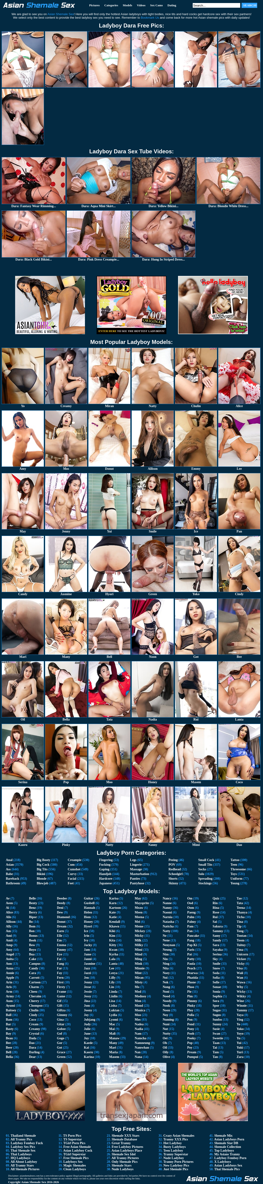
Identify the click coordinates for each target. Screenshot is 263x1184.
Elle (59, 935)
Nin (165, 959)
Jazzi (87, 973)
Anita (9, 959)
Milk (138, 940)
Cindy (33, 1015)
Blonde (42, 878)
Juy (86, 1038)
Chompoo (35, 1005)
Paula (191, 963)
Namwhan (142, 1047)
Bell (8, 1052)
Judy (87, 1024)
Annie (10, 973)
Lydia (113, 1015)
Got (59, 1047)
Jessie (88, 991)
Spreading (205, 878)
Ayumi (10, 1005)
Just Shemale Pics (175, 1169)
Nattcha (168, 926)
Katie (113, 917)
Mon (138, 1001)
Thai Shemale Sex (23, 1150)
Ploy (190, 1010)
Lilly (112, 977)
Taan (215, 1043)
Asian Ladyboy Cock (77, 1150)
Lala (112, 959)
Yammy (242, 1010)
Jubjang (89, 1019)
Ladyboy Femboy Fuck (27, 1143)
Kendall (114, 921)
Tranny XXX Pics (175, 1139)
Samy (216, 935)
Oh (165, 1043)
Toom (241, 940)
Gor (59, 1043)
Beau (9, 1038)
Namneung (142, 1043)
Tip (239, 926)
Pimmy (192, 1001)
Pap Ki (192, 945)
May (138, 898)
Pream (191, 1052)
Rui (215, 917)
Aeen (9, 903)
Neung (167, 949)
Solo (201, 874)
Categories (111, 5)
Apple (10, 977)
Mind (138, 954)
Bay (8, 1033)
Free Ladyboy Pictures (127, 1147)
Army (10, 996)
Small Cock (206, 860)
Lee (111, 968)
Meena (139, 917)
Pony (190, 1029)
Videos (141, 5)
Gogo (60, 1038)
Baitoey (11, 1010)
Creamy (34, 1029)
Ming (138, 959)
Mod (138, 991)
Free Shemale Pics (76, 1158)
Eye (59, 954)
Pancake (193, 935)
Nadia (139, 1029)
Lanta (113, 963)
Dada (32, 1038)
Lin (111, 987)
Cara (32, 973)
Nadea (139, 1024)
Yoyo (240, 1033)
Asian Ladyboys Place (126, 1150)
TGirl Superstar (74, 1154)
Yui (239, 1043)
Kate (112, 912)
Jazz (87, 968)
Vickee (241, 959)
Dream (61, 926)
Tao (239, 898)
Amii (9, 940)
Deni (60, 907)
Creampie (74, 860)
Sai (214, 921)
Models (127, 5)
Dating (172, 5)
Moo (138, 1015)
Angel (10, 954)
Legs (133, 860)
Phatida (192, 977)
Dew (60, 912)
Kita (112, 940)
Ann (9, 963)
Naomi (167, 912)
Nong (166, 987)
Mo (137, 987)
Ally (9, 926)
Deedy (61, 903)
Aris (9, 987)
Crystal (34, 1033)
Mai (112, 1029)
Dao (31, 1043)
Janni (87, 959)
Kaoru (88, 1052)
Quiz (215, 898)
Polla (190, 1015)
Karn (113, 903)
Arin (9, 982)
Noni (166, 991)
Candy (33, 968)
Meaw (139, 907)
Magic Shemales (74, 1165)
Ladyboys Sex (73, 1161)
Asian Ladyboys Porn (229, 1139)
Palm (190, 917)
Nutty (167, 1033)
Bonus (33, 935)
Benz (32, 907)
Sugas (216, 1010)
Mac (112, 1024)
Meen (138, 912)
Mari (112, 1047)
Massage (136, 869)
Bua (31, 954)
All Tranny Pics (21, 1139)
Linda (113, 991)
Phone (191, 982)
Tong (240, 931)
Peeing (173, 860)
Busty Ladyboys (174, 1147)
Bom (32, 926)
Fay (59, 973)
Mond (139, 1005)
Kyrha (113, 954)
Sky (215, 959)
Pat (189, 954)
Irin (86, 935)
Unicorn (242, 954)
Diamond (63, 917)
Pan (189, 931)
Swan (216, 1033)
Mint (138, 973)
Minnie (140, 968)
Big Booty (44, 860)
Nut (165, 1029)
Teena (241, 907)
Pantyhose (137, 883)
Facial (72, 878)
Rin (215, 903)
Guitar (88, 898)
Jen (86, 977)
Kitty (112, 945)
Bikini (41, 874)
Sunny (216, 1024)
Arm (9, 991)
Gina (60, 1019)
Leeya (113, 973)
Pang (190, 940)
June (87, 1033)
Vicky (241, 963)
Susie (216, 1029)
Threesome (238, 869)
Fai (59, 959)
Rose (215, 912)
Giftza (61, 1010)
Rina (215, 907)
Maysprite (142, 903)
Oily (166, 1052)
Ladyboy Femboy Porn (230, 1158)
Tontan (241, 935)
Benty (33, 903)
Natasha (168, 921)
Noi (165, 977)
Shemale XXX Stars (125, 1135)
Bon (31, 931)
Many (113, 1043)
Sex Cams (156, 5)
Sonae (216, 987)
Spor (215, 1005)
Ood (190, 903)
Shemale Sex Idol (124, 1154)
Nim (166, 954)
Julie (87, 1029)
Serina (217, 954)
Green (61, 1057)
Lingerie (136, 864)
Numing (168, 1019)
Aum (9, 1001)
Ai (7, 907)
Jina (87, 1001)
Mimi (138, 949)
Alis (8, 917)
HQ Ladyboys (20, 1158)
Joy (86, 1015)
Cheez (33, 991)
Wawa (241, 982)
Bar (8, 1024)
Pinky (191, 1005)
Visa (240, 968)
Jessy (87, 996)
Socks (202, 869)
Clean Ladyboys (74, 1169)
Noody (167, 1001)
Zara (240, 1057)
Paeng (191, 912)
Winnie (242, 1005)
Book (32, 940)
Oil (165, 1047)
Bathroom (13, 883)
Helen (88, 912)
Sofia (215, 977)
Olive (166, 1057)
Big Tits (42, 869)
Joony (88, 1010)
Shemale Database (124, 1139)
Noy (165, 1015)
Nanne (167, 903)
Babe (9, 874)
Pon (189, 1019)
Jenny (88, 982)
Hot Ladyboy (172, 1143)
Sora (215, 1001)
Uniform (236, 878)
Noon (166, 1010)
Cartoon (34, 982)
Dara (32, 1047)
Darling (34, 1052)
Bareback (12, 878)
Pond (190, 1024)
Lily (112, 982)
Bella (9, 1057)
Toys (233, 874)
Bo (31, 921)
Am (8, 931)
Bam (9, 1019)
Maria (113, 1052)
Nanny (167, 907)
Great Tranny (121, 1143)
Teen (233, 864)
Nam (138, 1033)
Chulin (33, 1010)
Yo (238, 1024)
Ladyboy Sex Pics (23, 1147)
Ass (8, 869)
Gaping (104, 869)
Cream (33, 1024)
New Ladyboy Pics (176, 1165)
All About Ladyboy (23, 1161)
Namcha (140, 1038)
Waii (240, 973)
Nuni (166, 1024)
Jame (87, 954)
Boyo (32, 949)
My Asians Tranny (227, 1154)
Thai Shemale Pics (227, 1169)
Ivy (86, 940)
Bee (8, 1043)
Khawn (114, 926)
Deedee (62, 898)
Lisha (113, 1005)
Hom (87, 917)
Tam (215, 1052)
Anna (9, 968)
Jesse (87, 987)
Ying (240, 1019)
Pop (189, 1043)
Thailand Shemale (23, 1135)
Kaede (88, 1043)
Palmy (191, 921)
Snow (216, 968)
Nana (138, 1057)
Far (59, 968)
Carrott (34, 977)
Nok (166, 982)
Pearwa (192, 973)
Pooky (191, 1038)
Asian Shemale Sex (33, 1182)
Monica (140, 1010)
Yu (239, 1038)
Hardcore (105, 878)
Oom (190, 907)
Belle (32, 898)
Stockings (205, 883)
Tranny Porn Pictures (178, 1161)
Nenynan (169, 945)
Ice (86, 931)
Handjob (105, 874)
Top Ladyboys (224, 1150)
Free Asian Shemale (77, 1147)
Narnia (167, 917)
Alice (9, 912)
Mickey (140, 931)
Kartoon (115, 907)
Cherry (34, 1001)
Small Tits (205, 864)
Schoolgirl (176, 874)
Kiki (112, 931)
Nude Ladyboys (123, 1169)
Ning (166, 963)
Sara (215, 945)
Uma (240, 949)
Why (240, 987)
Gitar (60, 1024)
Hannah (89, 907)
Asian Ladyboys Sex (228, 1165)
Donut (61, 921)
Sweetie (217, 1038)
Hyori (88, 926)
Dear (32, 1057)
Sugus (216, 1015)
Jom (87, 1005)
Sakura (217, 926)
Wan (240, 977)
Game (61, 996)
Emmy (61, 949)
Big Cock (43, 864)
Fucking (105, 864)
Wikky (241, 996)
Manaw (114, 1038)
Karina (89, 1057)
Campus (34, 963)
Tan (215, 1057)
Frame (61, 991)
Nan (138, 1052)
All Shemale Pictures (24, 1169)
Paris (190, 949)
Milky (139, 945)
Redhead (175, 869)
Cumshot (74, 869)
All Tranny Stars (22, 1165)
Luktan (114, 1010)
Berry (33, 912)
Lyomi (113, 1019)
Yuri (240, 1052)
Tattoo (234, 860)
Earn (60, 931)
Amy (9, 949)
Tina (240, 921)
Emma (61, 945)
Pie (189, 991)
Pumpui (192, 1057)
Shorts (173, 878)
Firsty (61, 987)
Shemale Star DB (226, 1143)
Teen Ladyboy (173, 1150)
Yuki (240, 1047)
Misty (139, 982)
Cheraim (35, 996)
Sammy (217, 931)
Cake (32, 959)
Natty (166, 931)
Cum (71, 864)
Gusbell (89, 903)
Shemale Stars (122, 1165)
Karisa (113, 898)
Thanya (242, 912)
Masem (114, 1057)
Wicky (241, 991)
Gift (59, 1005)
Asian (10, 864)
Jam (87, 949)
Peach (191, 968)
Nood (166, 996)
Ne (164, 935)
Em (59, 940)
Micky (139, 935)
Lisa (112, 1001)
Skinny (173, 883)
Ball (8, 1015)
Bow (32, 945)
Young (234, 883)
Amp (9, 945)
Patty (191, 959)
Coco (32, 1019)
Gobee (61, 1029)
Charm (34, 987)
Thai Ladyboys (21, 1154)
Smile (216, 963)
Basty (9, 1029)
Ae (8, 898)
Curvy (72, 874)
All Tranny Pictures (125, 1158)
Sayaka (217, 949)
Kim (112, 935)
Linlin (113, 996)
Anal (9, 860)
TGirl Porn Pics (74, 1143)
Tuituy (241, 945)
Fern (60, 977)
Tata (240, 903)
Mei (137, 921)
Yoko (240, 1029)
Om (189, 898)
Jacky (88, 945)
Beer (9, 1047)
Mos (138, 1019)
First (60, 982)
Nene (166, 940)
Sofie (215, 982)
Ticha (241, 917)
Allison (11, 921)
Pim (190, 996)
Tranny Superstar (175, 1154)
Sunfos (217, 1019)
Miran (139, 977)
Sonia (216, 991)
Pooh (190, 1033)
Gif (59, 1001)
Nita (166, 968)
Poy (189, 1047)
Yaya (240, 1015)
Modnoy (140, 996)
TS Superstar (72, 1139)
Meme (139, 926)
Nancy (167, 898)
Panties (135, 878)
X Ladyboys (222, 1161)
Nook (166, 1005)
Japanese (105, 883)
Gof (59, 1033)
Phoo (190, 987)
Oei (165, 1038)
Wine (240, 1001)
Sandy (216, 940)
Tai (214, 1047)
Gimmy (62, 1015)
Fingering (106, 860)
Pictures (94, 5)
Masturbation (139, 874)
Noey (166, 973)
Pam (190, 926)
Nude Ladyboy (173, 1158)
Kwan (113, 949)
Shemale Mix (223, 1135)
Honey (88, 921)
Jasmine (89, 963)
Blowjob (42, 883)
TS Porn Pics (72, 1135)
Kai (86, 1047)
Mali (112, 1033)
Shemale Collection (227, 1147)
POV (172, 864)
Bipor (33, 917)
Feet (71, 883)
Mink (138, 963)
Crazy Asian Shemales (178, 1135)
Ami (9, 935)
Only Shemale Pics (125, 1161)
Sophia (217, 996)
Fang (60, 963)
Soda (215, 973)
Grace (61, 1052)
